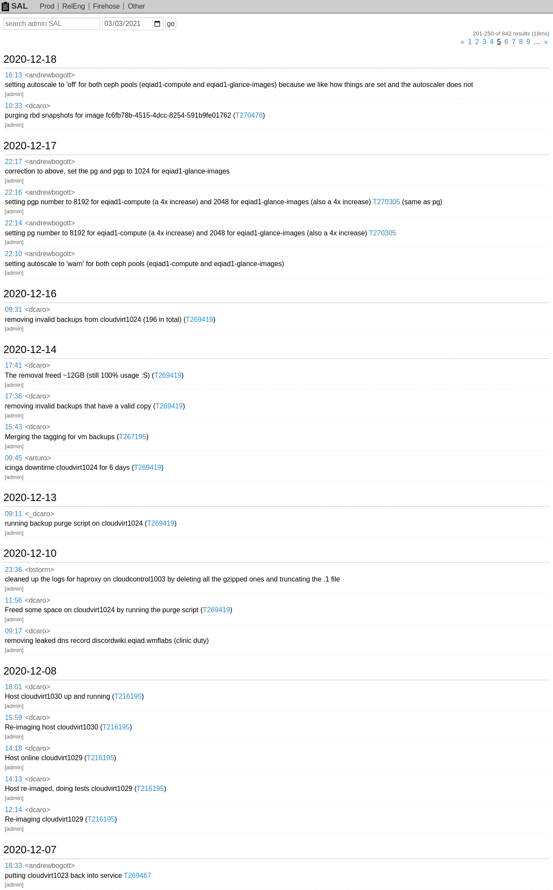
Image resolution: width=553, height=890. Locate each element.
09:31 (13, 309)
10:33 (13, 105)
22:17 (13, 161)
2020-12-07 (30, 849)
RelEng (73, 6)
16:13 (13, 75)
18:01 (13, 687)
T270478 (249, 115)
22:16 (13, 192)
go (171, 23)
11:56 (13, 600)
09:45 (13, 458)
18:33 (13, 865)
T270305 (386, 202)
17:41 (13, 365)
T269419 (199, 319)
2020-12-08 (30, 671)
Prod (47, 6)
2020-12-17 (30, 145)
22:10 (13, 253)
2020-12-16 (30, 293)
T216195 (128, 696)
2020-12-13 (30, 497)
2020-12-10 (30, 553)
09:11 (13, 513)
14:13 (13, 779)
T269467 (137, 875)
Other (136, 6)
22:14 (13, 223)
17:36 (13, 396)
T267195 (132, 436)
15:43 (13, 427)
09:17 (13, 631)
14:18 (13, 748)
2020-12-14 (30, 349)
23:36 (13, 569)
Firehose (106, 6)
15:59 (13, 717)
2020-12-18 (30, 59)
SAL (15, 5)
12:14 (13, 809)
